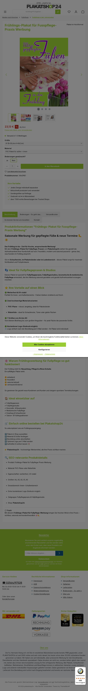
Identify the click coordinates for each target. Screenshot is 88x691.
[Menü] (84, 668)
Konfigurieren (44, 350)
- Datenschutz (49, 354)
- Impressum (38, 354)
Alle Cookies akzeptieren (44, 345)
